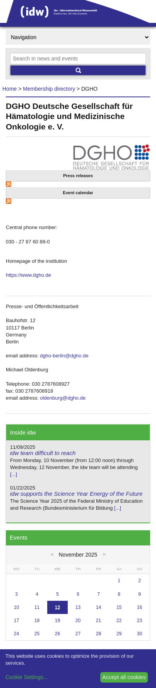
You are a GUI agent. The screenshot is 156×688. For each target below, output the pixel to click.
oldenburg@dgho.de (63, 398)
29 (119, 633)
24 (16, 633)
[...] (13, 474)
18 (36, 620)
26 (57, 633)
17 (16, 620)
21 (98, 620)
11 (36, 607)
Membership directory (49, 89)
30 (139, 633)
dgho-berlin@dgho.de (64, 356)
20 (78, 620)
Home (9, 89)
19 (57, 620)
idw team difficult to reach (42, 453)
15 (119, 607)
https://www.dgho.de (28, 275)
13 (78, 607)
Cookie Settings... (26, 677)
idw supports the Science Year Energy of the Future (76, 493)
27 (78, 633)
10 (16, 607)
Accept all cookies (124, 677)
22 (119, 620)
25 (36, 633)
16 (139, 607)
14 (98, 607)
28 (98, 633)
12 (57, 607)
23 (139, 620)
